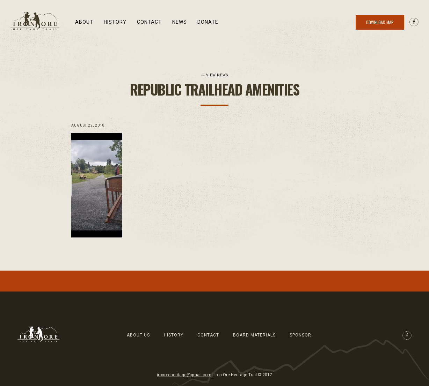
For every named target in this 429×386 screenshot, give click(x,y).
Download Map (380, 22)
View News (214, 75)
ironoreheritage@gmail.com (184, 374)
